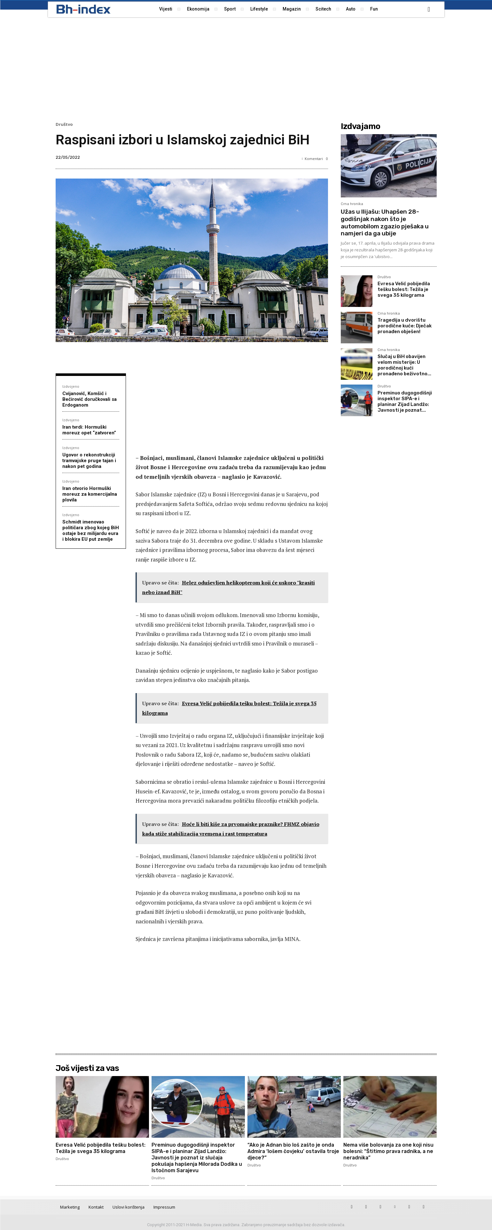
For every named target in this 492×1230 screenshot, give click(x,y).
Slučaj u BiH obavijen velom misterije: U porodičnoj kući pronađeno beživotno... (404, 365)
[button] (429, 9)
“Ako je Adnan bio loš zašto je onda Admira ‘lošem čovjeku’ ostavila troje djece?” (293, 1151)
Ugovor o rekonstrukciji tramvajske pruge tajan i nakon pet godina (89, 460)
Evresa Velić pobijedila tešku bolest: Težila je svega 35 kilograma (404, 289)
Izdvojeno (70, 386)
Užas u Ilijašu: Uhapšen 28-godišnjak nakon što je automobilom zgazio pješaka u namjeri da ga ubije (385, 222)
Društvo (64, 124)
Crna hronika (352, 204)
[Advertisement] (246, 68)
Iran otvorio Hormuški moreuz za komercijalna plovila (89, 494)
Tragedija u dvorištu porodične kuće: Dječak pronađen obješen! (405, 325)
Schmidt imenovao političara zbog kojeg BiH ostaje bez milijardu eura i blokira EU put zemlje (90, 530)
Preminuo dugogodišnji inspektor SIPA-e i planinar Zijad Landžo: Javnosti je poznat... (405, 401)
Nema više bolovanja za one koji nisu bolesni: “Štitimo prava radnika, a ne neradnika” (389, 1151)
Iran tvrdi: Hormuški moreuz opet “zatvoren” (89, 430)
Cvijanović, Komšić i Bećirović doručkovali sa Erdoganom (89, 399)
